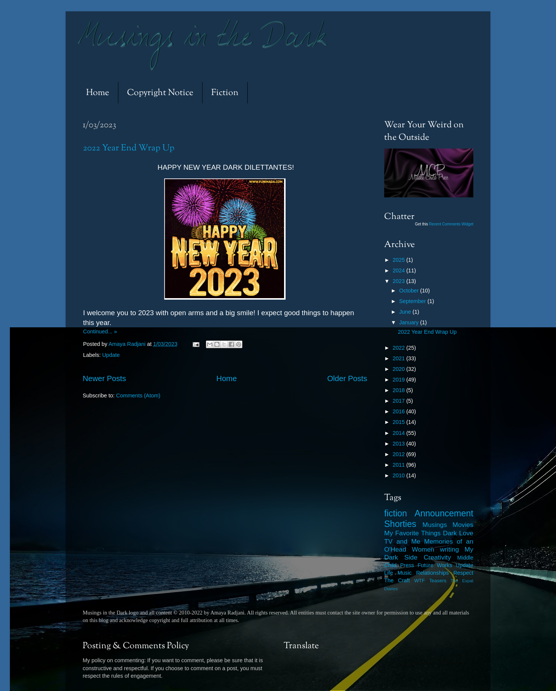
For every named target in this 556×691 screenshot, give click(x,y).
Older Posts (347, 378)
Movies (462, 524)
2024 (399, 270)
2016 (399, 411)
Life (388, 573)
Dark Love (458, 533)
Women (423, 549)
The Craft (397, 580)
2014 (399, 433)
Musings (434, 524)
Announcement (444, 513)
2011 (399, 465)
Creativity (437, 557)
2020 (399, 369)
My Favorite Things (412, 533)
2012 (399, 454)
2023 (399, 281)
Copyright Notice (160, 93)
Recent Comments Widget (451, 224)
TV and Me (402, 541)
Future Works (435, 565)
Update (110, 355)
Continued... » (100, 331)
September (413, 301)
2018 (399, 390)
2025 (399, 260)
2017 (399, 401)
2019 (399, 380)
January (409, 322)
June (406, 312)
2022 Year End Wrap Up (128, 148)
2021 (399, 358)
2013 (399, 444)
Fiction (225, 93)
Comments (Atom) (138, 395)
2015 (399, 422)
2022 (399, 348)
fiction (395, 513)
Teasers (437, 580)
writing (449, 549)
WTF (419, 580)
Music (404, 573)
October (409, 291)
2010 (399, 475)
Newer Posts (104, 378)
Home (97, 93)
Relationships (432, 573)
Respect (463, 573)
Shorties (400, 524)
